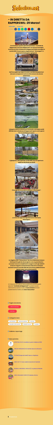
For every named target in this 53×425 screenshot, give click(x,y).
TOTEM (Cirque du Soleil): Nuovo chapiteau (26, 355)
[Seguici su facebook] (34, 2)
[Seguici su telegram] (39, 2)
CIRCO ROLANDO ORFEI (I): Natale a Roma (26, 375)
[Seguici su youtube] (44, 2)
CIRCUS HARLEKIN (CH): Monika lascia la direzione (28, 349)
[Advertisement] (19, 393)
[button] (15, 29)
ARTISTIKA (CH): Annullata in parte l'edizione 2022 (28, 342)
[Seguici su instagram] (36, 2)
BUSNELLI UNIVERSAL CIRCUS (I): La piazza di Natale (28, 368)
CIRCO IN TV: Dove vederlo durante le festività (27, 362)
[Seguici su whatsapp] (41, 2)
